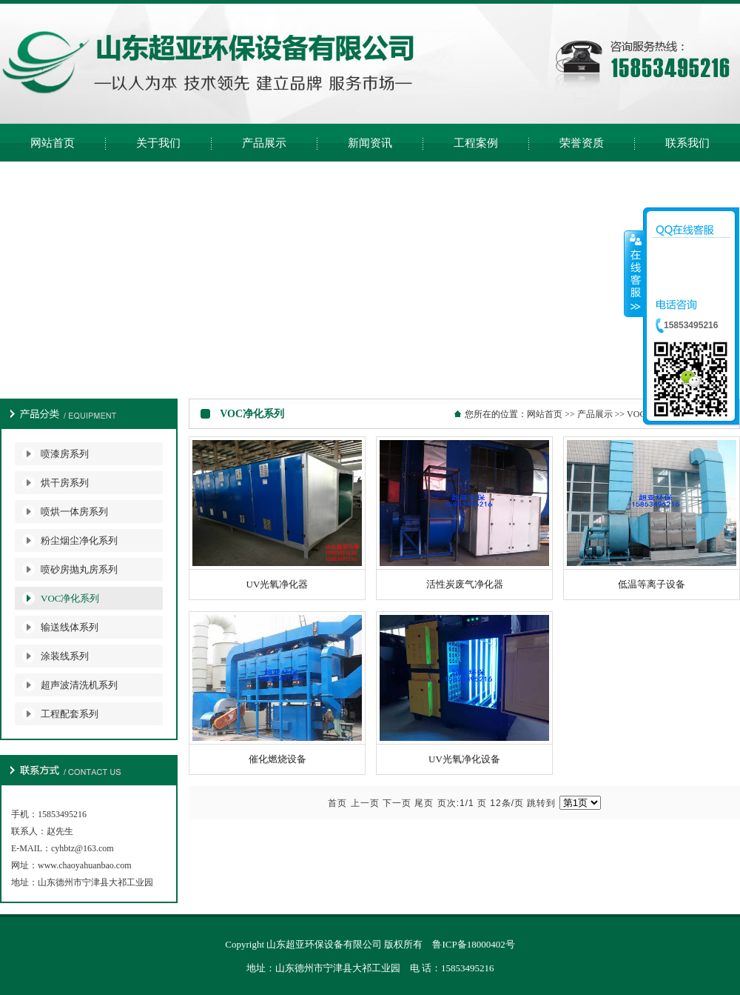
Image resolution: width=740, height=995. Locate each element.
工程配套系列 (69, 713)
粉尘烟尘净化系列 (79, 540)
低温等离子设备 (651, 584)
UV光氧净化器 (277, 584)
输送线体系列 (69, 627)
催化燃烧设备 (277, 759)
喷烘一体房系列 (74, 511)
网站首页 (544, 414)
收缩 (634, 273)
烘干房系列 (65, 482)
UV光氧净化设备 (464, 759)
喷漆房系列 (65, 453)
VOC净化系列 (70, 598)
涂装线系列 (65, 656)
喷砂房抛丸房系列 (79, 569)
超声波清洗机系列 (79, 684)
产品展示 (595, 414)
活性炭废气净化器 (464, 584)
